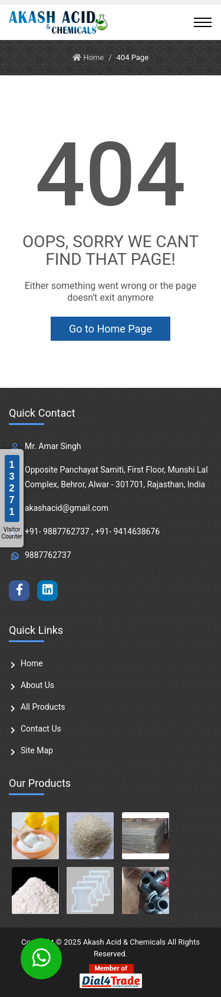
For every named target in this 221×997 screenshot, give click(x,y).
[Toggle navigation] (202, 22)
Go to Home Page (110, 329)
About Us (37, 685)
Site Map (37, 750)
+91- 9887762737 (57, 531)
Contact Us (41, 728)
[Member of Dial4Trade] (111, 975)
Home (32, 663)
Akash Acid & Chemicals (124, 942)
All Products (43, 707)
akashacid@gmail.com (66, 508)
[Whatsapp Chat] (41, 958)
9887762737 (48, 555)
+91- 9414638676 (127, 531)
